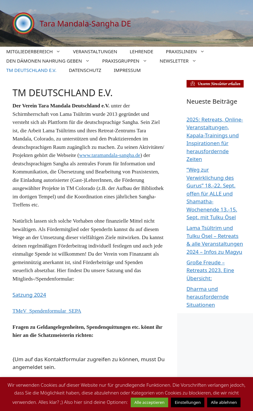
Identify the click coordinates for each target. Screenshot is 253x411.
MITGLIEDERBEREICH (36, 51)
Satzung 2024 (29, 294)
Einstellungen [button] (188, 402)
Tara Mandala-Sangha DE (85, 23)
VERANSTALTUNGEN (95, 51)
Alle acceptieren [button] (149, 402)
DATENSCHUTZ (85, 70)
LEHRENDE (141, 51)
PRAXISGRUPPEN (127, 60)
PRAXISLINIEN (188, 51)
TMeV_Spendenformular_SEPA (46, 311)
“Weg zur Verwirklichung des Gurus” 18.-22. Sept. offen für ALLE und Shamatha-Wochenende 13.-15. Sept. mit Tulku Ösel (212, 193)
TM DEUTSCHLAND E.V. (31, 70)
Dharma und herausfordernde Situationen (208, 296)
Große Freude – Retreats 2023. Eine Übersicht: (210, 270)
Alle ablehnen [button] (224, 402)
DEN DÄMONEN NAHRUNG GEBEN (51, 60)
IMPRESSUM (127, 70)
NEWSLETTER (181, 60)
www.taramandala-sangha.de (109, 155)
